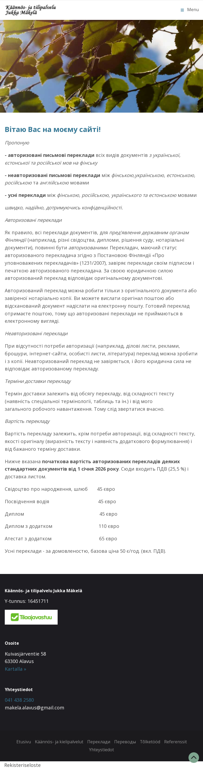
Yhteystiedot (101, 750)
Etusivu (23, 742)
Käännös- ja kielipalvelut (59, 742)
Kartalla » (15, 669)
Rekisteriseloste (22, 765)
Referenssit (175, 742)
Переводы (125, 742)
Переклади (98, 742)
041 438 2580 (19, 700)
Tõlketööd (150, 742)
